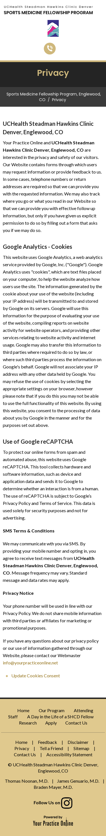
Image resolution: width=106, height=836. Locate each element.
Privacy (21, 748)
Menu (100, 11)
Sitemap (81, 748)
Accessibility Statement (69, 754)
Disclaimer (78, 742)
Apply (51, 722)
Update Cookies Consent (35, 675)
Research (28, 722)
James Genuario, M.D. (78, 780)
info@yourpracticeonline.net (30, 662)
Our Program (51, 710)
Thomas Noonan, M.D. (26, 780)
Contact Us (76, 722)
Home (23, 710)
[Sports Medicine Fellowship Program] (48, 9)
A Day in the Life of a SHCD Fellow (60, 716)
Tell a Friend (51, 748)
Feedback (47, 742)
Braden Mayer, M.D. (53, 787)
